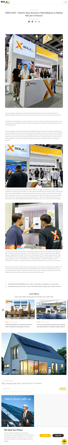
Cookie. (6, 441)
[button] (65, 310)
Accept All (45, 435)
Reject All (58, 435)
